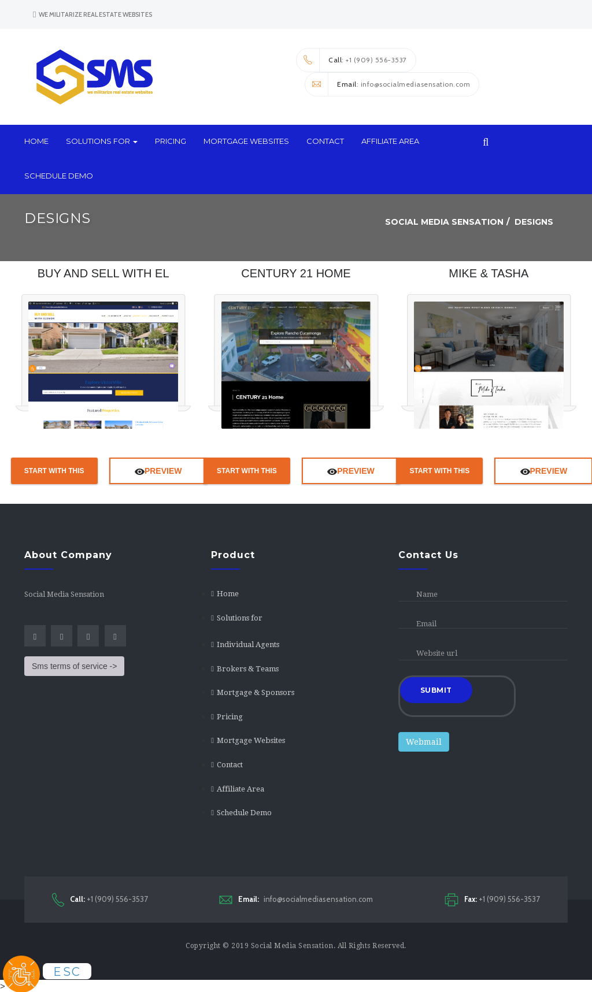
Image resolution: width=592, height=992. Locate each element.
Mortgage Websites (246, 141)
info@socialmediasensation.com (296, 899)
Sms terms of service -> (74, 666)
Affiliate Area (390, 141)
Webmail (424, 741)
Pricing (170, 141)
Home (36, 141)
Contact (325, 141)
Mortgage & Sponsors (255, 692)
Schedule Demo (58, 175)
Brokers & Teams (248, 668)
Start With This (54, 471)
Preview (158, 470)
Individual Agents (248, 644)
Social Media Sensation (292, 946)
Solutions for (102, 141)
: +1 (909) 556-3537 (352, 60)
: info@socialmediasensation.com (387, 84)
